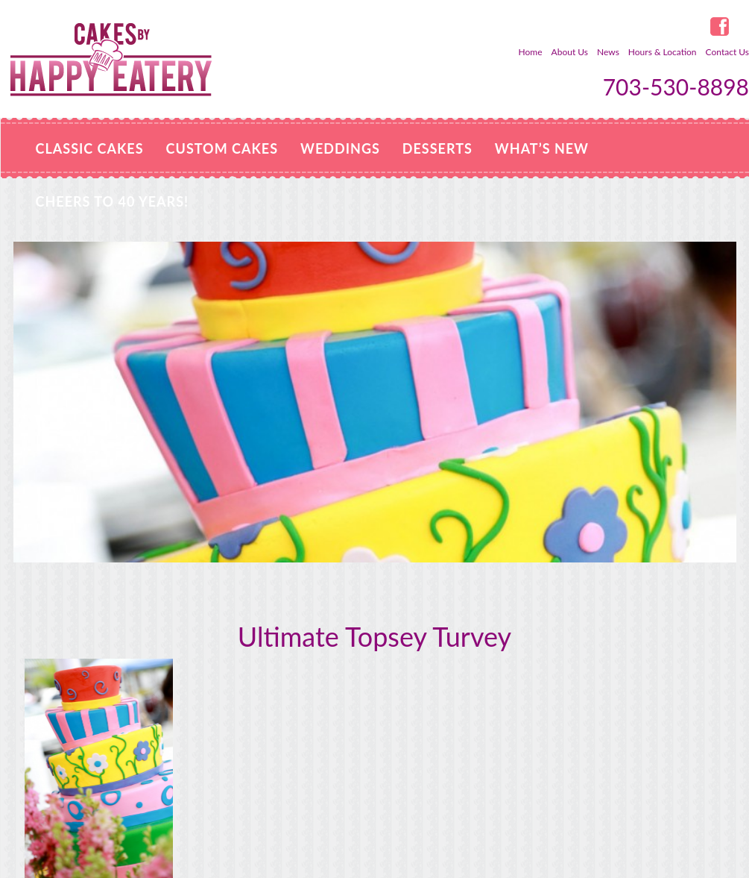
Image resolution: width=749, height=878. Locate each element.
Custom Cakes (222, 148)
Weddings (340, 148)
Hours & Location (662, 51)
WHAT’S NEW (542, 148)
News (608, 51)
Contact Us (727, 51)
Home (531, 51)
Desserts (437, 148)
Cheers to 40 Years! (112, 201)
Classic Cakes (90, 148)
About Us (570, 51)
